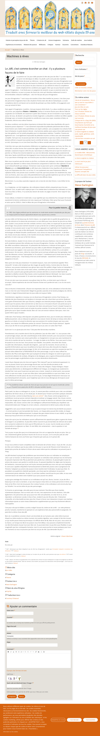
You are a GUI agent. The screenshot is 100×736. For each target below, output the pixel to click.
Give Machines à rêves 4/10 (10, 543)
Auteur (9, 633)
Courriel (9, 617)
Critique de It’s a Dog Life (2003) (85, 120)
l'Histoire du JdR (89, 225)
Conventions (75, 44)
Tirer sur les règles (81, 109)
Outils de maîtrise (76, 40)
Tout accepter (90, 720)
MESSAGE (85, 258)
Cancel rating (5, 543)
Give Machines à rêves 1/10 (7, 543)
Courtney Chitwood (12, 598)
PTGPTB (8, 591)
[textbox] (39, 660)
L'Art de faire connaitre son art (85, 138)
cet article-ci (62, 554)
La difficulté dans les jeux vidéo (85, 175)
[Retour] (16, 551)
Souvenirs (65, 44)
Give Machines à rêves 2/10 (8, 543)
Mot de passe (79, 76)
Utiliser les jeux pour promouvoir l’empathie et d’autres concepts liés (83, 169)
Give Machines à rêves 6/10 (13, 543)
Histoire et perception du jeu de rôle (17, 40)
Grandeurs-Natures (86, 44)
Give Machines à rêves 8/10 (15, 543)
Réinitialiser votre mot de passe (85, 91)
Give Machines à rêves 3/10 (9, 543)
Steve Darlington (11, 584)
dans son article (38, 396)
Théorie (32, 40)
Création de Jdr (41, 40)
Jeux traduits (88, 40)
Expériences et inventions (14, 44)
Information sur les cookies (10, 731)
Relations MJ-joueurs (30, 44)
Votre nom (10, 610)
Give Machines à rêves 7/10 (14, 543)
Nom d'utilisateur (80, 69)
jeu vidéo (9, 570)
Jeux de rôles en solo (82, 107)
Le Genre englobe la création (84, 132)
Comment (10, 649)
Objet (8, 642)
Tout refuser (74, 720)
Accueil (7, 50)
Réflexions (42, 44)
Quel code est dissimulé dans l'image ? (19, 683)
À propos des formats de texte (17, 671)
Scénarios (66, 40)
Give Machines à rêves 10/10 (18, 543)
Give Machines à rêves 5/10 (12, 543)
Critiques (50, 44)
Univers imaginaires (54, 40)
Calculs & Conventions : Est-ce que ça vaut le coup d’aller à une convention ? (85, 102)
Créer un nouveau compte (83, 87)
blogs (83, 254)
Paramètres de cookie (58, 720)
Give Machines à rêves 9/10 (17, 543)
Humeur (57, 44)
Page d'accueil (11, 626)
